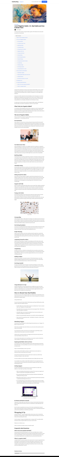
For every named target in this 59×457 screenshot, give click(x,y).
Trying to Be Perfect (21, 53)
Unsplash (30, 282)
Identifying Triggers (21, 72)
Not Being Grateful (21, 66)
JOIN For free (44, 1)
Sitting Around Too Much (22, 49)
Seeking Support (20, 76)
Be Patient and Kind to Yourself (23, 78)
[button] (22, 1)
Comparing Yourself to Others (23, 60)
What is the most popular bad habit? (24, 84)
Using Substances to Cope (22, 68)
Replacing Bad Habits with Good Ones (24, 74)
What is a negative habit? (22, 86)
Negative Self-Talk (21, 51)
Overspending (20, 55)
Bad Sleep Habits (20, 45)
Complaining (20, 62)
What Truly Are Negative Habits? (22, 37)
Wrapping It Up (19, 80)
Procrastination (20, 41)
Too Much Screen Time (21, 43)
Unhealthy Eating (20, 47)
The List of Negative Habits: (21, 39)
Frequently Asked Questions (21, 82)
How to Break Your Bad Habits (22, 70)
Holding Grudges (20, 64)
